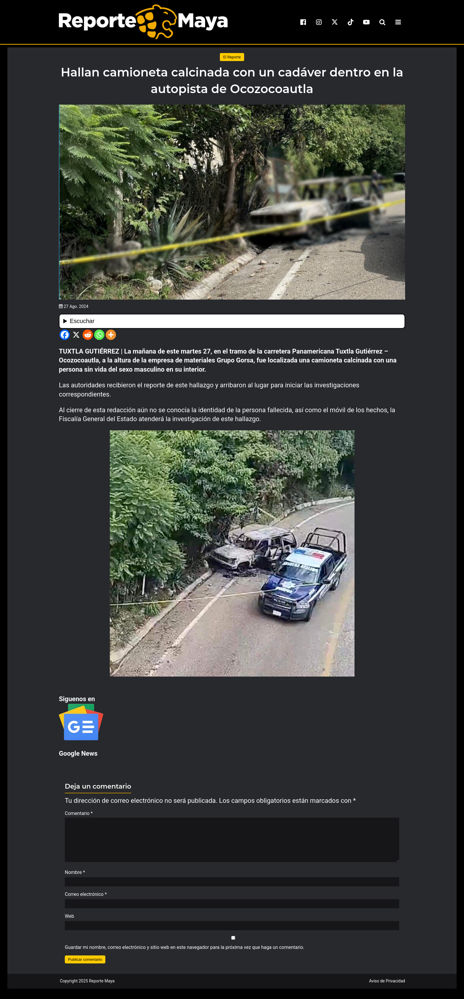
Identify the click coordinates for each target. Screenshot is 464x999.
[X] (76, 335)
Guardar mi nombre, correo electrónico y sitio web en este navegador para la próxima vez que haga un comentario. (184, 950)
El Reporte (232, 57)
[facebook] (303, 22)
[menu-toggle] (398, 22)
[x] (335, 22)
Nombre (75, 875)
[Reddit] (88, 335)
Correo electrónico (86, 897)
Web (69, 919)
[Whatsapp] (99, 335)
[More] (111, 335)
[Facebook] (64, 335)
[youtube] (366, 22)
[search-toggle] (382, 22)
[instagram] (319, 22)
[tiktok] (351, 22)
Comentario (79, 813)
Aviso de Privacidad (387, 984)
